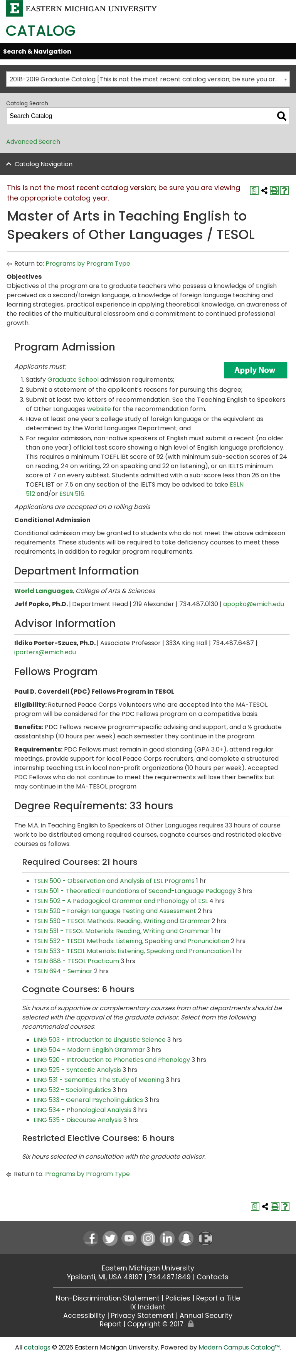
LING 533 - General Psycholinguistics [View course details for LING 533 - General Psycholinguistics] (88, 1099)
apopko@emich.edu (253, 604)
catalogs (37, 1347)
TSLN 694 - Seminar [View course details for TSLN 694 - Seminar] (63, 971)
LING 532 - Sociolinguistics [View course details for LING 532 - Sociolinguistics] (72, 1089)
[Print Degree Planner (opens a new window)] (254, 190)
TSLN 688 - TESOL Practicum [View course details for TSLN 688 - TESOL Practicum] (76, 961)
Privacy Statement (142, 1315)
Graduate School (73, 379)
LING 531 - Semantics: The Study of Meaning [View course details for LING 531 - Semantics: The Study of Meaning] (99, 1079)
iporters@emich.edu (45, 652)
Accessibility (84, 1315)
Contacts (213, 1277)
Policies (177, 1298)
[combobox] (148, 79)
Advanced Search (33, 141)
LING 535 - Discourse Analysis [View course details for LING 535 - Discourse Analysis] (78, 1119)
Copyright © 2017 (155, 1324)
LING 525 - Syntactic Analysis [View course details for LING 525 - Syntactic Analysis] (77, 1069)
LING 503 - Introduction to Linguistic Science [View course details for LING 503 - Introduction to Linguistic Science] (100, 1039)
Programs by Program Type (87, 263)
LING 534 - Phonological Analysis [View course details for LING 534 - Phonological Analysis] (82, 1109)
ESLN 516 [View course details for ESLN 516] (71, 493)
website (99, 408)
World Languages (43, 590)
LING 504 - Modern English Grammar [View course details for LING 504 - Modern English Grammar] (89, 1049)
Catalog (41, 30)
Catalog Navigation (43, 164)
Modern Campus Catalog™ (239, 1347)
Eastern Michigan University (148, 1268)
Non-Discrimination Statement (108, 1298)
